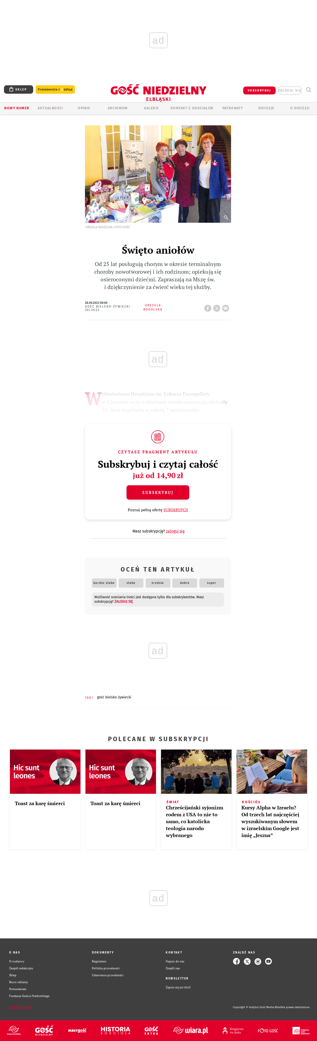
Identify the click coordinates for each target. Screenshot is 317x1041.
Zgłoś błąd (20, 1007)
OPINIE (84, 108)
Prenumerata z (55, 89)
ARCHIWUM (118, 108)
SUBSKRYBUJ (259, 90)
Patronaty (232, 108)
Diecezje (266, 108)
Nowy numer (16, 108)
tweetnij (217, 307)
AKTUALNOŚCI (50, 108)
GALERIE (151, 108)
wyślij (226, 307)
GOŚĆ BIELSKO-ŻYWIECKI (114, 697)
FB (208, 307)
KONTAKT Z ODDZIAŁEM (192, 108)
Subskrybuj (157, 492)
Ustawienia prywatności (108, 975)
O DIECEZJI (300, 108)
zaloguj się (289, 90)
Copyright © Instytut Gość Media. (254, 1007)
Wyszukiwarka (308, 89)
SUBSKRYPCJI (175, 509)
